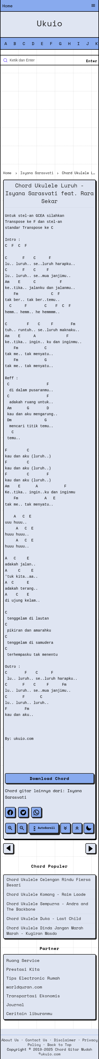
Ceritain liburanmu (29, 1013)
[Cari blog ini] (49, 60)
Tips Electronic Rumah (33, 978)
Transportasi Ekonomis (33, 996)
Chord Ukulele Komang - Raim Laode (46, 894)
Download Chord (49, 778)
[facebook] (10, 812)
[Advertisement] (49, 118)
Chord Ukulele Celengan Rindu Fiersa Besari (48, 882)
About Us (10, 1040)
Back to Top (59, 1044)
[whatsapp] (36, 812)
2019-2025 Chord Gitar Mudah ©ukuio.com (62, 1052)
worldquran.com (24, 987)
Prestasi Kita (22, 969)
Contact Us (36, 1040)
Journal (15, 1004)
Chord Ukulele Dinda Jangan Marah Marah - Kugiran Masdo (45, 930)
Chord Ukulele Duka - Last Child (44, 918)
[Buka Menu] (93, 6)
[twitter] (23, 812)
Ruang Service (22, 960)
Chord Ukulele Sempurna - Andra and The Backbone (47, 906)
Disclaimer (65, 1040)
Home (7, 6)
